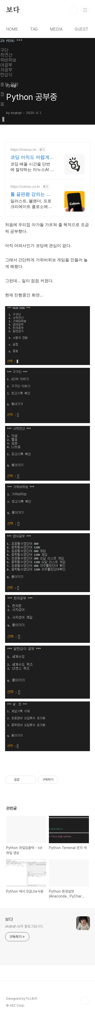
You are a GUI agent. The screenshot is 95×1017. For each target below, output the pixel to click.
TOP (85, 1001)
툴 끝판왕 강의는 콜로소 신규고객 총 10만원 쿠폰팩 (30, 194)
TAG (34, 29)
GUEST (81, 29)
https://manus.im (23, 150)
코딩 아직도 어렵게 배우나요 (29, 157)
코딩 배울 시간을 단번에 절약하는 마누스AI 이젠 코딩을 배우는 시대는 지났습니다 (32, 167)
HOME (12, 29)
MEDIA (56, 29)
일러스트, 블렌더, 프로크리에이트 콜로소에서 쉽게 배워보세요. (31, 204)
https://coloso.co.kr (25, 187)
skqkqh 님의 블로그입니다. (24, 926)
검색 (74, 10)
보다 (13, 10)
